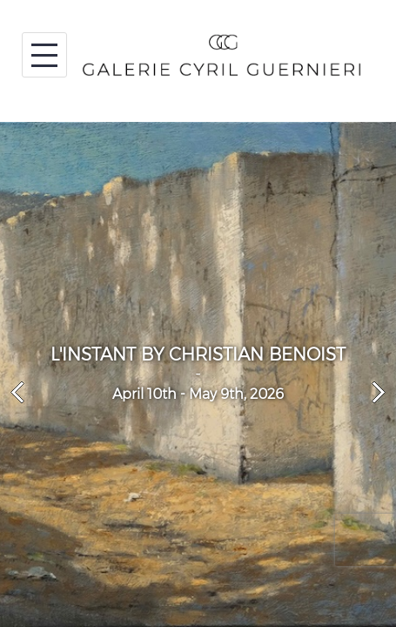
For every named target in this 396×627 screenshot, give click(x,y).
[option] (198, 374)
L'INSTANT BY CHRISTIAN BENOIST (198, 354)
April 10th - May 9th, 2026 (198, 394)
